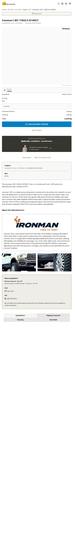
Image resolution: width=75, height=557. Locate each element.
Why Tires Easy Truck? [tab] (43, 157)
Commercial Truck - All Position (12, 23)
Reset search (37, 14)
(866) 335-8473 (10, 298)
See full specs (37, 130)
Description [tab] (27, 157)
